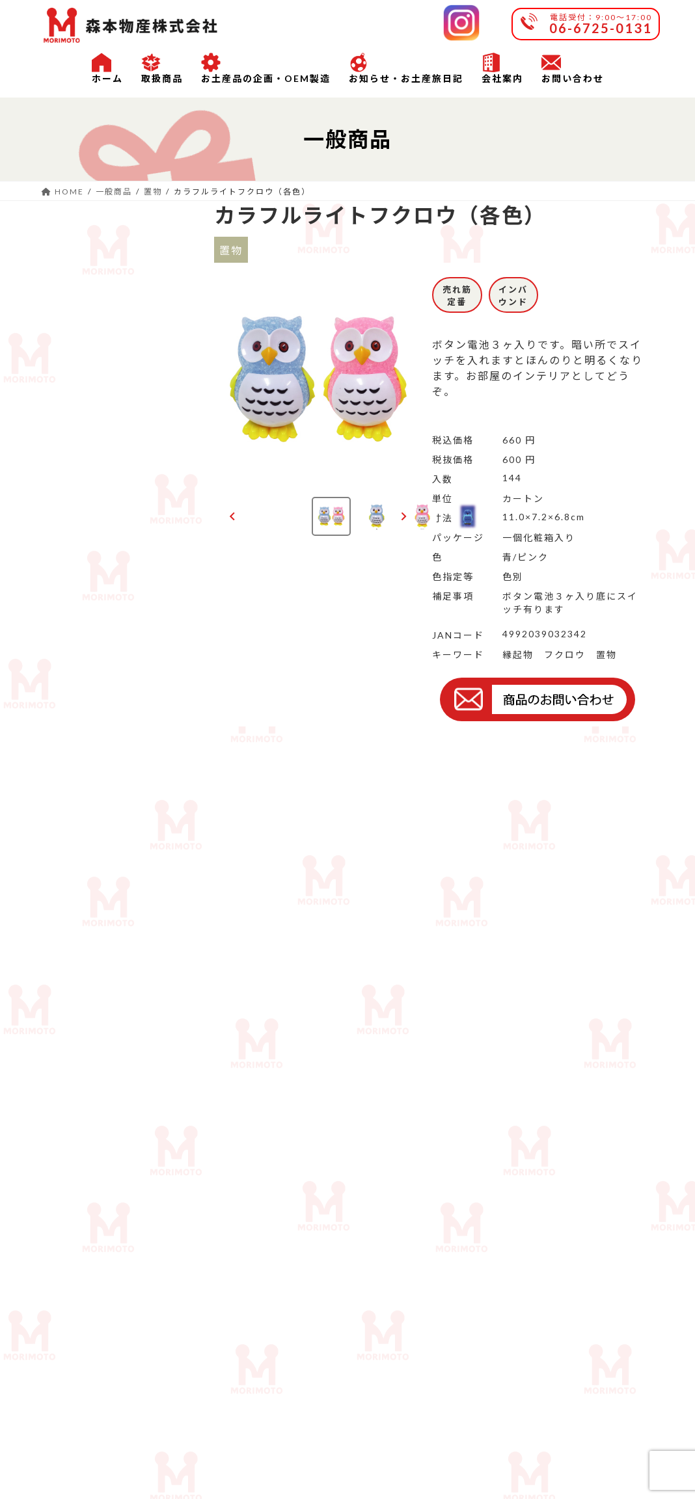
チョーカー (161, 432)
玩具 (145, 293)
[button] (331, 516)
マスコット (161, 483)
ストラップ (161, 534)
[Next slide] (403, 516)
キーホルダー (74, 534)
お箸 (58, 337)
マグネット (74, 483)
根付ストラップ (74, 598)
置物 (58, 293)
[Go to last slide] (232, 516)
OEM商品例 (76, 790)
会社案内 (167, 1389)
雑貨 (145, 337)
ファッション (74, 433)
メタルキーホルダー (161, 598)
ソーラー (68, 382)
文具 (145, 382)
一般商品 (68, 233)
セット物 (68, 655)
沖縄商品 (68, 715)
